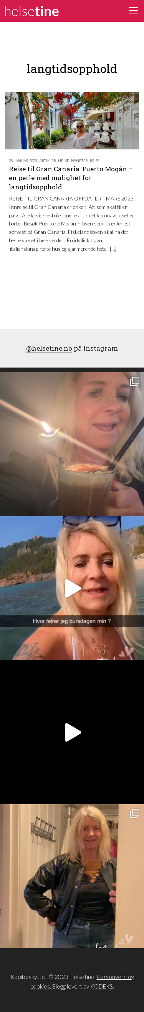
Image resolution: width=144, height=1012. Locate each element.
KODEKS (101, 986)
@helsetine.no (49, 348)
